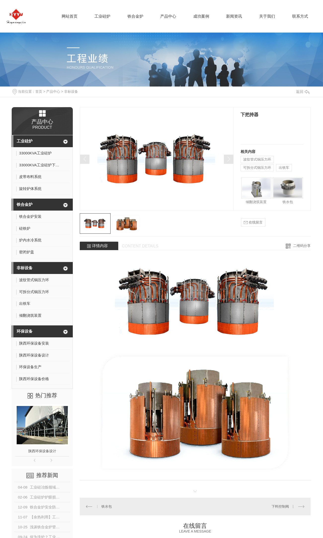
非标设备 (71, 91)
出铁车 (284, 168)
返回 (302, 92)
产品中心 (53, 91)
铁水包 (288, 202)
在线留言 (253, 222)
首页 (38, 91)
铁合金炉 (25, 204)
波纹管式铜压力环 (257, 159)
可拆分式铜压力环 (257, 168)
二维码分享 (302, 246)
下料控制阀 (280, 506)
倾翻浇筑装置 (256, 202)
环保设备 (25, 331)
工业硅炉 (25, 141)
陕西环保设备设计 (42, 451)
